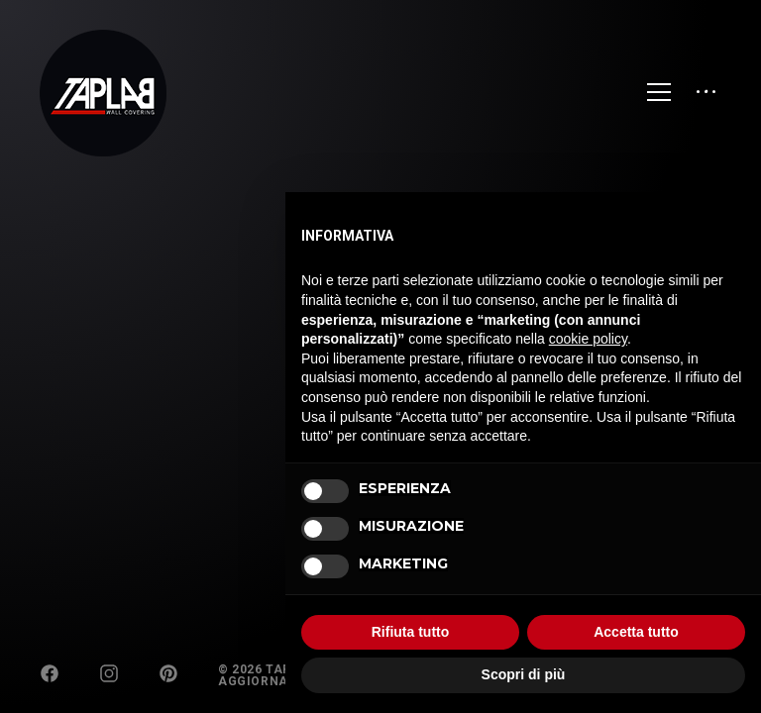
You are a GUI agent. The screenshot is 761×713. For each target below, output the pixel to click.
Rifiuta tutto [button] (411, 632)
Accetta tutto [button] (636, 632)
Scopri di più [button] (524, 674)
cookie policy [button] (588, 339)
